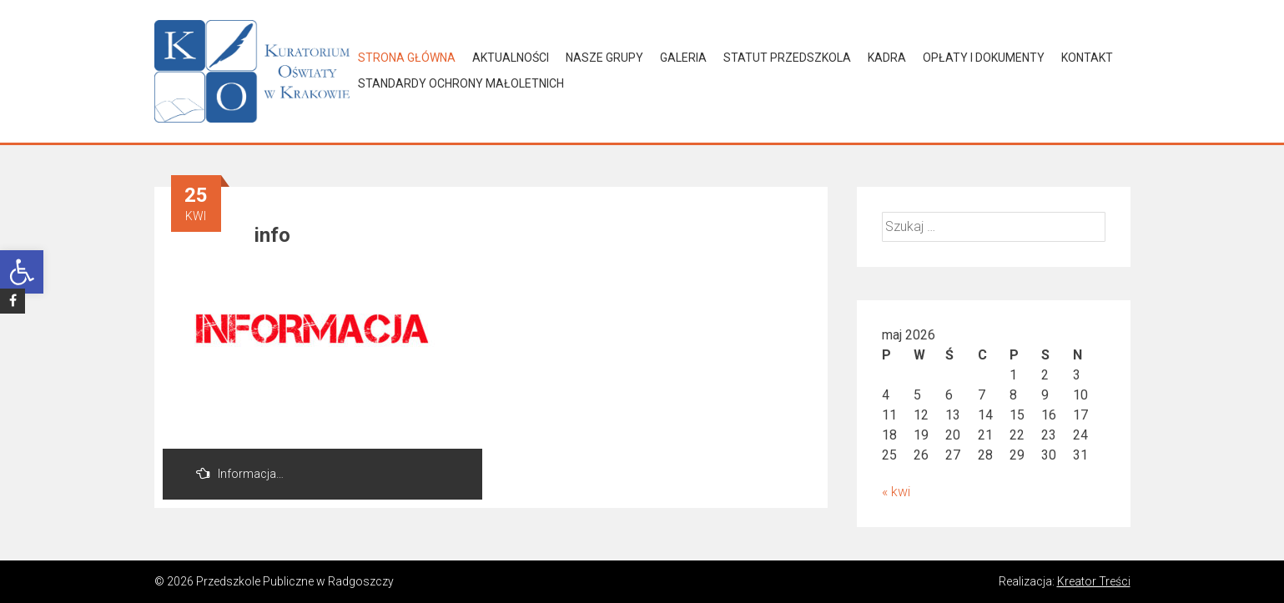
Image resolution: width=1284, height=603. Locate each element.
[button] (21, 272)
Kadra (887, 57)
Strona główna (407, 57)
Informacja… (240, 473)
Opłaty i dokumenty (984, 57)
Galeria (683, 57)
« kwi (896, 492)
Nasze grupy (604, 57)
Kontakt (1087, 57)
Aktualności (510, 57)
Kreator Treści (1093, 581)
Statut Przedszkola (787, 57)
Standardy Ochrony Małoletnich (461, 83)
